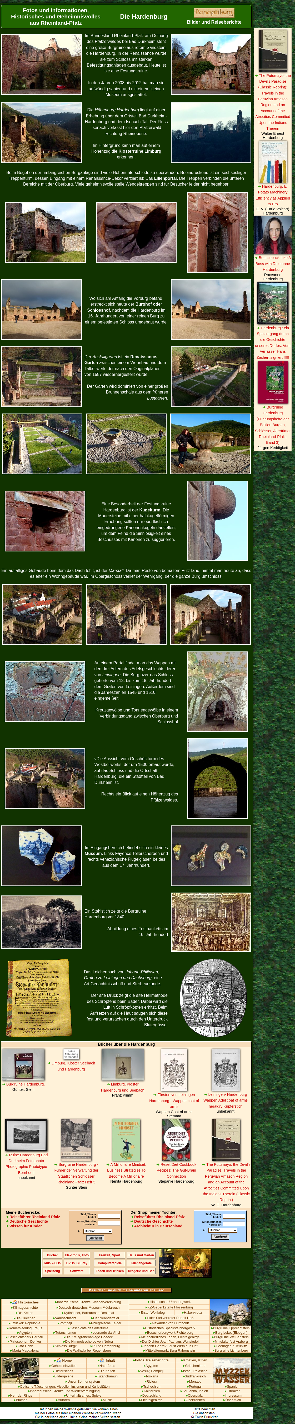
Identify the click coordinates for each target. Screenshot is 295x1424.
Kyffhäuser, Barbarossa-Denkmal (88, 1313)
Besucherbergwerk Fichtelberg (169, 1333)
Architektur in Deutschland (156, 1226)
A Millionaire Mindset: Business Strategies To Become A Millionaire (126, 1170)
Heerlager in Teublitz (230, 1346)
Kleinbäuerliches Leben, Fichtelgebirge (169, 1337)
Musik (106, 1400)
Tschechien (150, 1386)
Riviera (151, 1381)
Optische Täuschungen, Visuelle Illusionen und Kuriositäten (64, 1386)
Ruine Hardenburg (105, 1346)
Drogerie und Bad (141, 1271)
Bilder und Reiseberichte (214, 22)
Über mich (232, 1400)
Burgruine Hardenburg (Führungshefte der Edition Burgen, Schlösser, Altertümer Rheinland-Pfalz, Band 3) (273, 425)
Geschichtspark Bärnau (24, 1337)
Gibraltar (232, 1391)
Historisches (63, 1371)
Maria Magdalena (24, 1350)
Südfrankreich (194, 1376)
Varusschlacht (64, 1318)
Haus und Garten (141, 1255)
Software (77, 1271)
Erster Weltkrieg (152, 1313)
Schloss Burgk (65, 1346)
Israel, (186, 1371)
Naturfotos (106, 1366)
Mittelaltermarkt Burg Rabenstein (169, 1350)
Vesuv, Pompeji (150, 1371)
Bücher (52, 1255)
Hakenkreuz (192, 1313)
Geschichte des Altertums (88, 1328)
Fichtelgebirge (150, 1400)
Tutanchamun (64, 1333)
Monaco (194, 1381)
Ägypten (24, 1333)
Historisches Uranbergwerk (169, 1302)
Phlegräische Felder (105, 1323)
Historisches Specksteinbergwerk (169, 1328)
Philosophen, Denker (24, 1341)
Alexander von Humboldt (169, 1323)
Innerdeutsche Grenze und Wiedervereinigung (64, 1391)
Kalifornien (151, 1391)
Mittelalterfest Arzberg (230, 1341)
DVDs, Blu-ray (76, 1263)
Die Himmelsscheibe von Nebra (88, 1341)
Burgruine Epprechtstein (230, 1328)
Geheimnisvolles (62, 1366)
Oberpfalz (194, 1395)
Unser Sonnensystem (83, 1381)
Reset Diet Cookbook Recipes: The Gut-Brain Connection (176, 1170)
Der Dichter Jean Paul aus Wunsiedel (169, 1341)
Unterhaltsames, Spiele (82, 1395)
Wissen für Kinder (24, 1226)
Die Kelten (24, 1313)
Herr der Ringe (20, 1395)
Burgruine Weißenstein (230, 1337)
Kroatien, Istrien (194, 1360)
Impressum (232, 1395)
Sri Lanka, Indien (194, 1391)
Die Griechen (25, 1318)
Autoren (63, 1400)
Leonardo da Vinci (105, 1333)
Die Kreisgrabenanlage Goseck (88, 1337)
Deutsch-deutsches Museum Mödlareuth (88, 1308)
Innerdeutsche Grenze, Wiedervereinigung (88, 1302)
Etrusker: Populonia (24, 1323)
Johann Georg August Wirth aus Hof (169, 1346)
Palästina (200, 1371)
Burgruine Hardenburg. (23, 1084)
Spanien (232, 1386)
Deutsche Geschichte (27, 1221)
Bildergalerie (63, 1376)
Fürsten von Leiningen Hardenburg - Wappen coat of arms (174, 1101)
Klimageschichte (24, 1308)
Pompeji (65, 1323)
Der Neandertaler (105, 1318)
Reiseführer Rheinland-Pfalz (33, 1217)
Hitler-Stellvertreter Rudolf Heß (169, 1318)
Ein (4, 570)
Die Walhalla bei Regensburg (88, 1350)
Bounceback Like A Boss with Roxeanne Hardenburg (272, 264)
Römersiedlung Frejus (24, 1328)
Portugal (194, 1386)
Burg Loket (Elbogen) (230, 1333)
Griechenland (194, 1366)
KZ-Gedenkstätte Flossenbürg (169, 1307)
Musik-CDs (52, 1263)
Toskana (151, 1376)
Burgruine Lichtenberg (230, 1350)
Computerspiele (110, 1263)
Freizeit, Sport (109, 1255)
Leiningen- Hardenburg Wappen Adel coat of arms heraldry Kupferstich (225, 1100)
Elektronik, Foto (77, 1255)
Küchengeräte (141, 1263)
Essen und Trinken (110, 1271)
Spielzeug (52, 1271)
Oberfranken (194, 1400)
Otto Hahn (24, 1346)
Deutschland (151, 1395)
